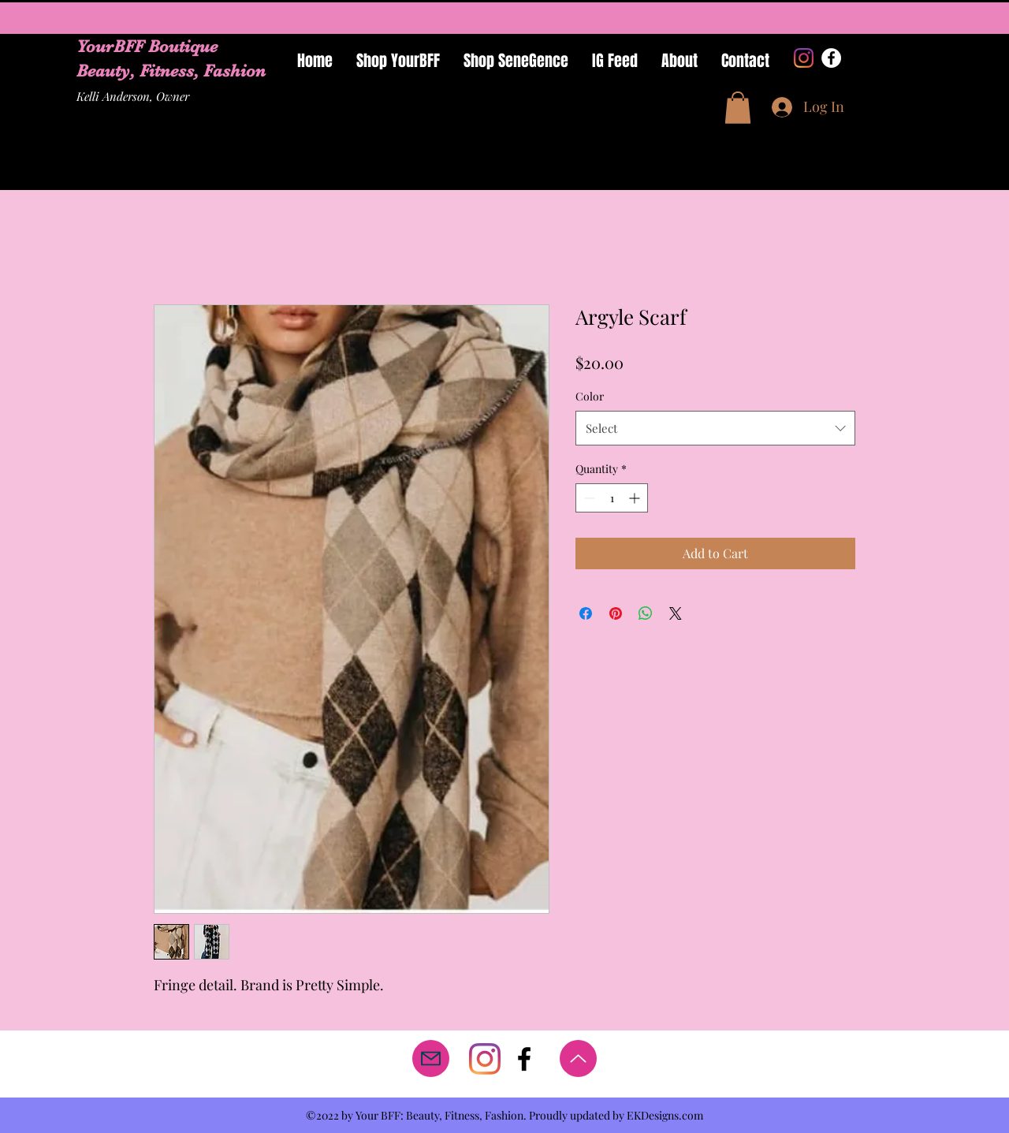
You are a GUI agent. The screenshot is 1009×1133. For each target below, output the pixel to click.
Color (589, 396)
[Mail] (430, 1058)
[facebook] (524, 1059)
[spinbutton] (612, 498)
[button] (737, 107)
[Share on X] (675, 613)
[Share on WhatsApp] (645, 613)
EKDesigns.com (665, 1115)
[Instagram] (804, 58)
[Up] (578, 1058)
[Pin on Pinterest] (615, 613)
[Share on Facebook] (585, 613)
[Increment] (636, 498)
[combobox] (715, 428)
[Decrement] (588, 498)
